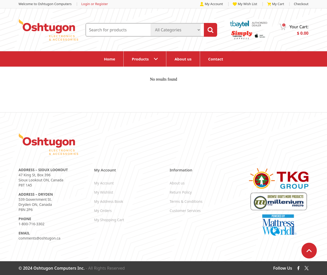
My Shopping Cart (109, 219)
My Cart (275, 4)
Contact (215, 58)
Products (140, 58)
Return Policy (181, 192)
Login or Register (94, 4)
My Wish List (245, 4)
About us (183, 58)
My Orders (103, 210)
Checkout (301, 4)
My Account (211, 4)
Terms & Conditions (186, 201)
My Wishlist (103, 192)
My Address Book (108, 201)
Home (109, 58)
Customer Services (185, 210)
